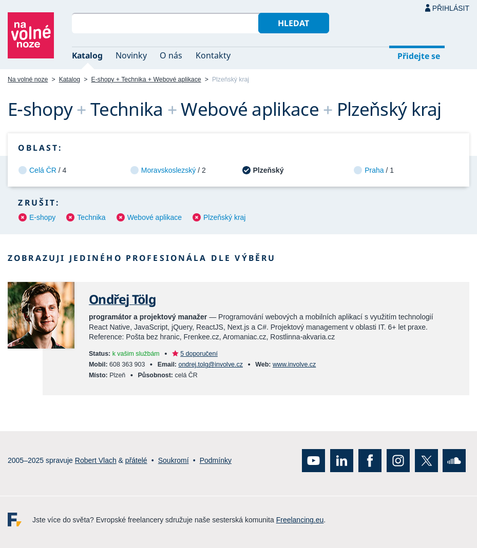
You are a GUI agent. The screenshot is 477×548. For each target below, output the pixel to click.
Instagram (398, 460)
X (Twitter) (426, 460)
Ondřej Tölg (122, 299)
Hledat (293, 23)
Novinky (131, 55)
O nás (171, 55)
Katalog (87, 55)
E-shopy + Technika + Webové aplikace (146, 79)
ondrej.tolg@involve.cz (210, 364)
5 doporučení (199, 353)
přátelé (136, 460)
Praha (374, 170)
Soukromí (173, 460)
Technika (91, 217)
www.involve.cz (294, 364)
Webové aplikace (154, 217)
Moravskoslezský (168, 170)
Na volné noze (28, 79)
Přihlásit (450, 8)
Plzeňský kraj (224, 217)
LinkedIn (341, 460)
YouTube (313, 460)
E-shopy (42, 217)
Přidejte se (418, 56)
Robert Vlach (96, 460)
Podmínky (216, 460)
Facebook (369, 460)
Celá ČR (42, 170)
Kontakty (213, 55)
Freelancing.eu (20, 519)
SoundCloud (454, 460)
